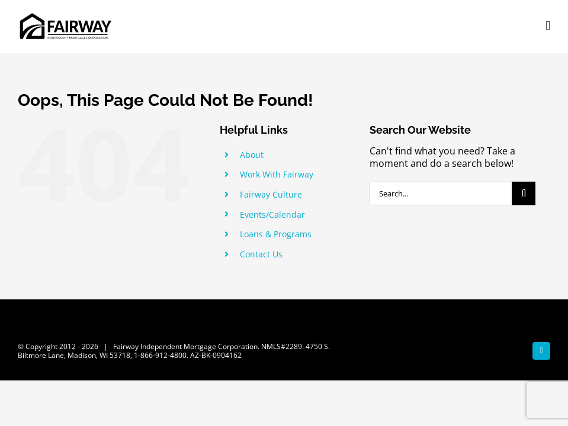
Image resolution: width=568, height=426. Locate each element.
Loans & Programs (276, 234)
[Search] (523, 193)
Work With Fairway (276, 174)
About (252, 154)
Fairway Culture (271, 194)
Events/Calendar (272, 214)
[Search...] (441, 193)
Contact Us (261, 254)
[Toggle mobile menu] (547, 26)
